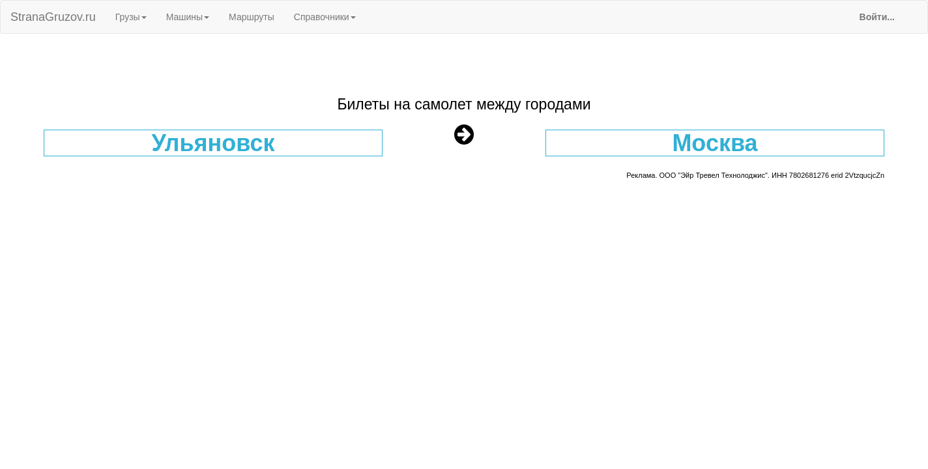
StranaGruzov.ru (53, 16)
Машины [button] (187, 17)
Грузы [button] (131, 17)
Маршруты (251, 17)
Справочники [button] (325, 17)
